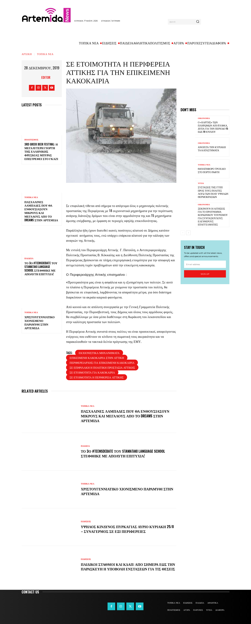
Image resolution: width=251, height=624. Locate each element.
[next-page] (188, 233)
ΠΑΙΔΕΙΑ (28, 258)
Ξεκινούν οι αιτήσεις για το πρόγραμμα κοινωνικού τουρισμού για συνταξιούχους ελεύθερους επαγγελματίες (213, 216)
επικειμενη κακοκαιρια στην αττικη (97, 358)
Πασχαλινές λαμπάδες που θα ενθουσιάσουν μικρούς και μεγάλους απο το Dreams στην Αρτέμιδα (41, 211)
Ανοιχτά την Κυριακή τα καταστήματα (212, 148)
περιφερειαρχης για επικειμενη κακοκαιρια (102, 362)
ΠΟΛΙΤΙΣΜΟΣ (31, 140)
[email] (205, 264)
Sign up (205, 274)
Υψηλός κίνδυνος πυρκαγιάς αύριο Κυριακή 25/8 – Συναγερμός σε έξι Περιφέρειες (127, 529)
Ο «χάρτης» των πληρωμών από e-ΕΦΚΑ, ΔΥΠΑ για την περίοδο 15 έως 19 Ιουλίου (213, 127)
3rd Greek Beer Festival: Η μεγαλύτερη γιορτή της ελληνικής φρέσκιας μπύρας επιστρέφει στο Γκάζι (41, 151)
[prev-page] (183, 233)
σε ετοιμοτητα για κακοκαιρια (92, 372)
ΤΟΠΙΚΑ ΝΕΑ (45, 54)
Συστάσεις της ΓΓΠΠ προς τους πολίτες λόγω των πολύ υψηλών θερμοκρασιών (213, 192)
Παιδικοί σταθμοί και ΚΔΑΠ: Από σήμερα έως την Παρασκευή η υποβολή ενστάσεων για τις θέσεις (125, 566)
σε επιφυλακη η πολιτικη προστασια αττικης (102, 367)
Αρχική (27, 54)
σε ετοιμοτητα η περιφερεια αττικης (97, 377)
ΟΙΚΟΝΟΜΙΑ (204, 118)
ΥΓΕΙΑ (201, 183)
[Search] (197, 22)
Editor (45, 77)
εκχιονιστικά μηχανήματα (99, 353)
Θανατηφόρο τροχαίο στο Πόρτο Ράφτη (212, 170)
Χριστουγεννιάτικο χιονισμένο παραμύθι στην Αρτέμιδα (39, 322)
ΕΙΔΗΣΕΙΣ (86, 522)
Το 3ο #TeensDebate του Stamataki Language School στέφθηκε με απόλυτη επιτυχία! (40, 268)
